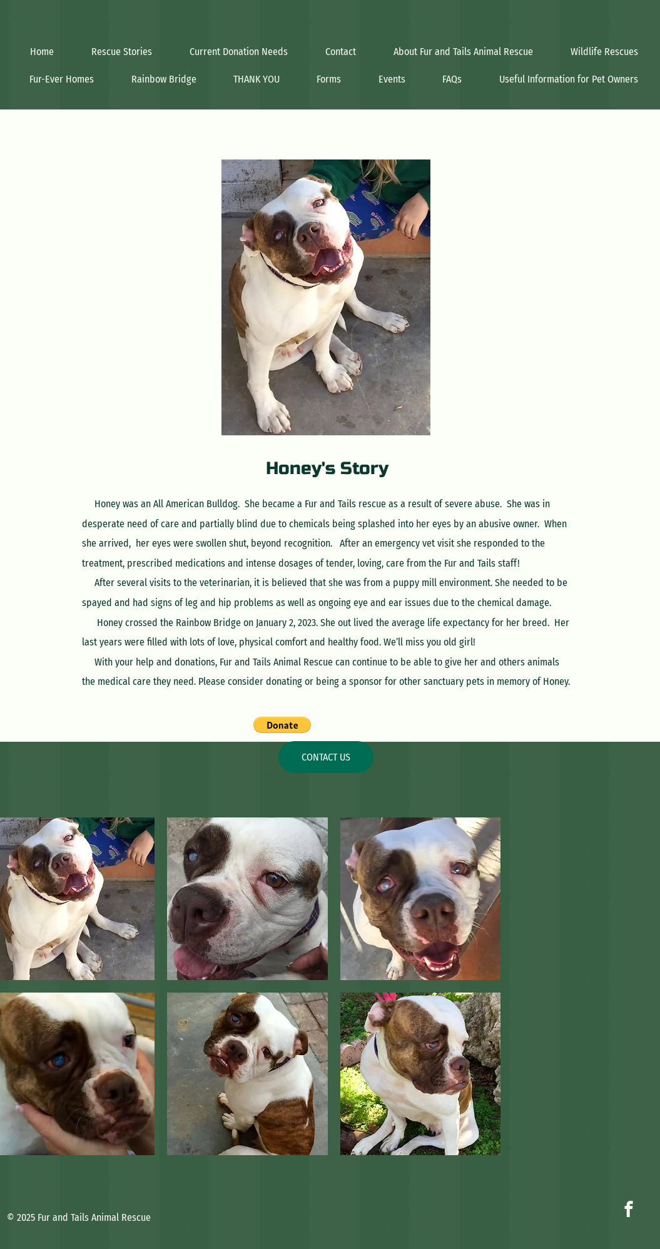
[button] (282, 725)
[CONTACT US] (325, 757)
